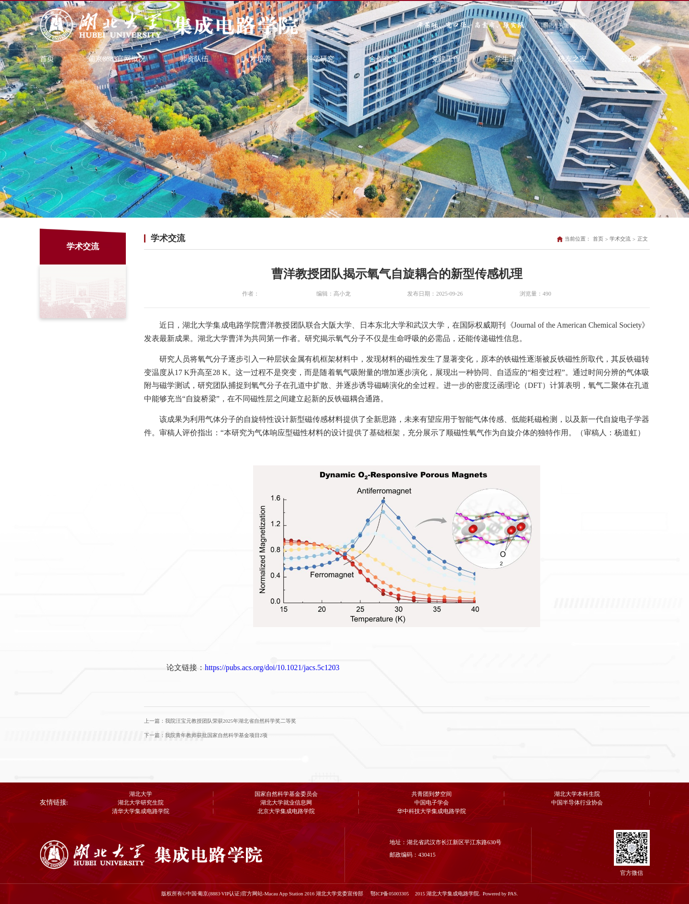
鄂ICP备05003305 (390, 893)
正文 (642, 239)
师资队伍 (194, 59)
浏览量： (535, 293)
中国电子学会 (431, 802)
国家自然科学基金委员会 (286, 794)
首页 (47, 59)
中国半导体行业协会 (577, 802)
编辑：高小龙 (333, 293)
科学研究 (320, 59)
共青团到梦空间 (431, 794)
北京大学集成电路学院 (286, 811)
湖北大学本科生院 (577, 794)
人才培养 (257, 59)
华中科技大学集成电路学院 (431, 811)
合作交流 (383, 59)
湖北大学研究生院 (141, 802)
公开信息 (635, 59)
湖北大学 (140, 794)
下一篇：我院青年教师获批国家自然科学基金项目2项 (205, 735)
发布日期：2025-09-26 (435, 293)
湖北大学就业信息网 (286, 802)
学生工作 (509, 59)
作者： (250, 293)
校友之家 (572, 59)
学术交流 (620, 239)
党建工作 (446, 59)
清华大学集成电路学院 (140, 811)
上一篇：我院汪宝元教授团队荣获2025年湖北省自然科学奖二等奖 (220, 721)
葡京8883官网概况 (116, 59)
